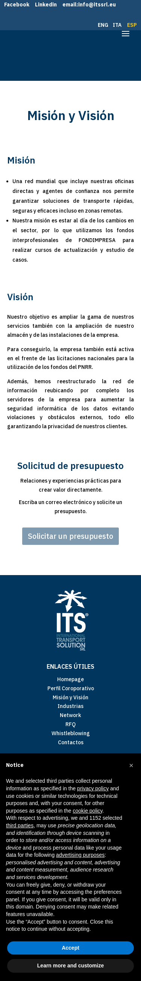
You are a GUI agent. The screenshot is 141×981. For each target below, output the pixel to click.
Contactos (70, 742)
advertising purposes (80, 855)
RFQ (70, 724)
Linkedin (46, 4)
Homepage (70, 679)
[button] (131, 765)
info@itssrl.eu (97, 4)
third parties (19, 825)
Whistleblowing (71, 733)
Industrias (70, 706)
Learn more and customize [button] (70, 965)
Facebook (16, 4)
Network (70, 715)
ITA (118, 25)
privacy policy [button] (93, 788)
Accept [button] (70, 948)
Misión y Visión (70, 697)
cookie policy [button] (87, 811)
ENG (103, 25)
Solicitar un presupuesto (70, 536)
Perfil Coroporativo (70, 688)
